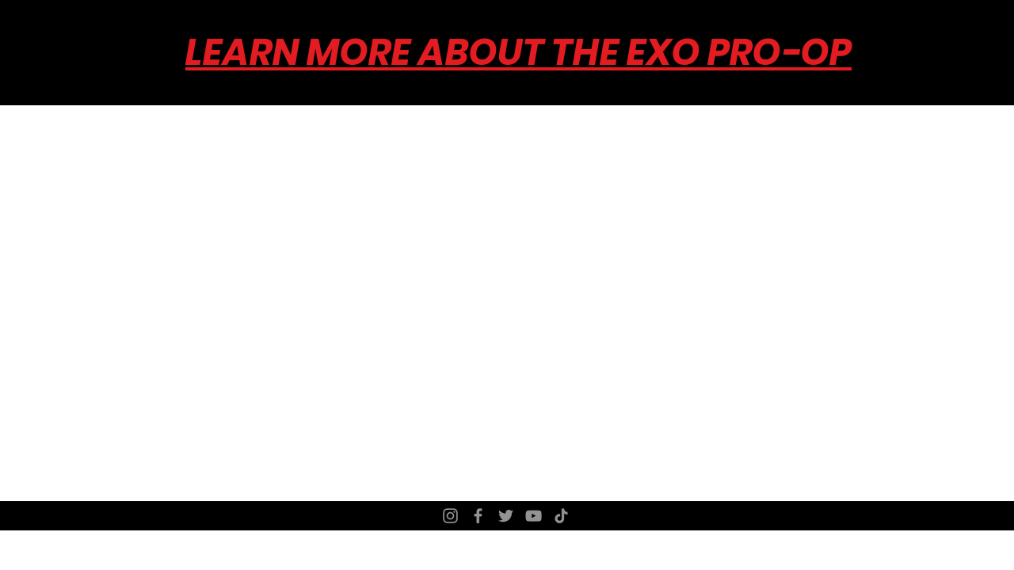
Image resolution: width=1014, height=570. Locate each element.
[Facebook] (478, 516)
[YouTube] (533, 516)
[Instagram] (450, 516)
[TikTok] (561, 516)
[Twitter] (506, 516)
